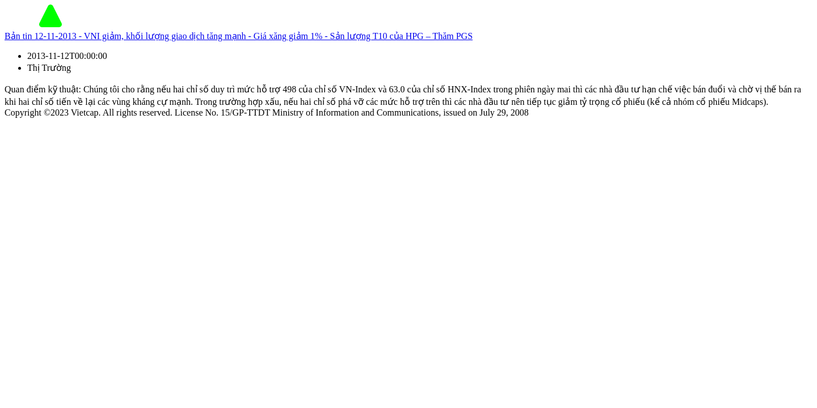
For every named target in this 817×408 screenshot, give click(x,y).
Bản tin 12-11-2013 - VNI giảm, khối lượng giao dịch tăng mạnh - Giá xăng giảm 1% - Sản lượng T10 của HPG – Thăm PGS (239, 36)
